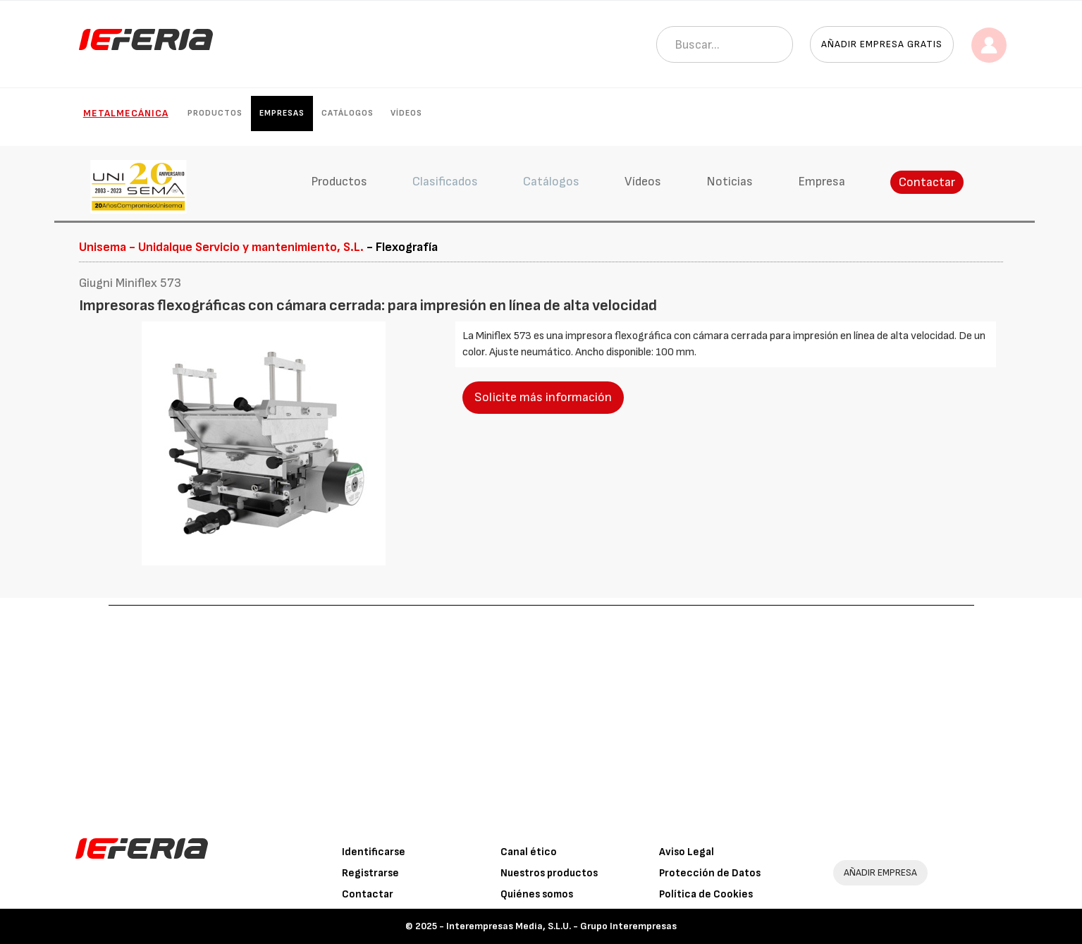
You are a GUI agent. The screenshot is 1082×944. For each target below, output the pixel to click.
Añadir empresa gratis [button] (881, 44)
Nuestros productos (549, 873)
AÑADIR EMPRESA (880, 872)
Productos (214, 113)
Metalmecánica (125, 113)
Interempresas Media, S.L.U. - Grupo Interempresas (561, 926)
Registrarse (370, 873)
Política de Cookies (706, 894)
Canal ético (528, 852)
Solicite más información (543, 397)
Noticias (729, 181)
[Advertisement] (541, 711)
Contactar (927, 182)
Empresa (821, 181)
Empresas (282, 113)
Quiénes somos (536, 894)
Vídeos (406, 113)
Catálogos (347, 113)
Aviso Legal (686, 852)
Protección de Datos (710, 873)
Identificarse (373, 852)
